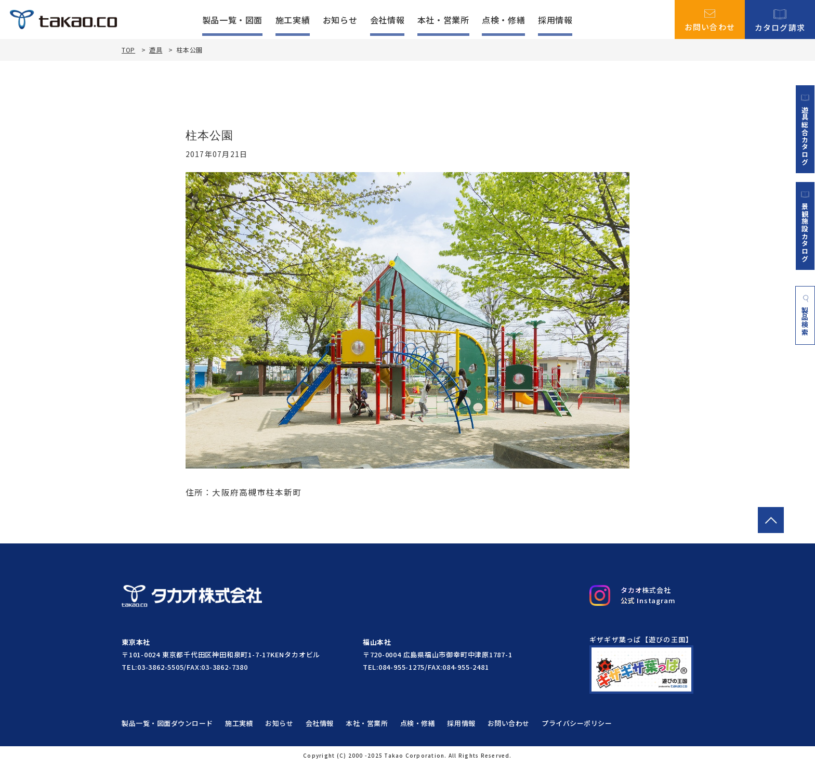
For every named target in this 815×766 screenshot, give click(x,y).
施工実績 (292, 20)
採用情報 (555, 20)
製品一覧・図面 (232, 20)
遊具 (155, 49)
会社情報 (387, 20)
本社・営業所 (443, 20)
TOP (128, 50)
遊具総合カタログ (805, 129)
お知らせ (340, 20)
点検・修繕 (503, 20)
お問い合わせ (710, 19)
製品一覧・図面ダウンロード (167, 724)
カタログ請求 (780, 19)
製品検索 (805, 317)
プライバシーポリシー (580, 724)
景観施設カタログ (805, 227)
